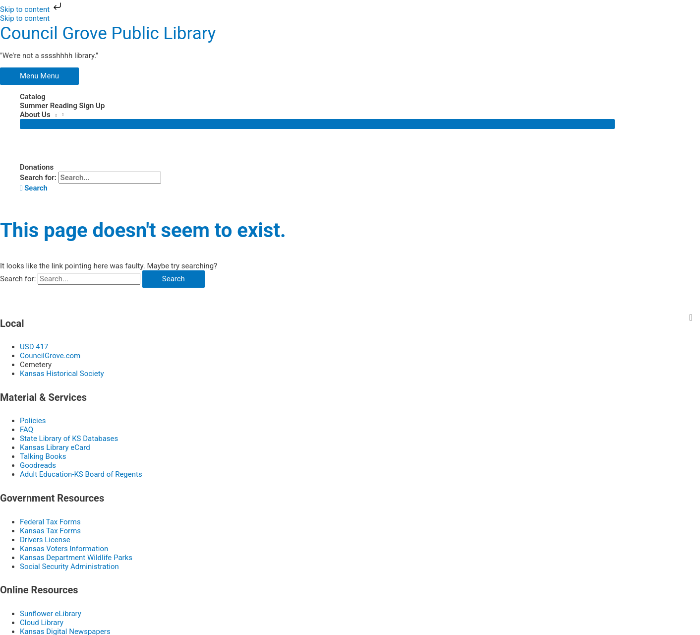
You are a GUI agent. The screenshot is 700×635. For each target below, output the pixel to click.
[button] (34, 187)
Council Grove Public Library (108, 33)
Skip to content (31, 9)
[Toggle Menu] (317, 123)
